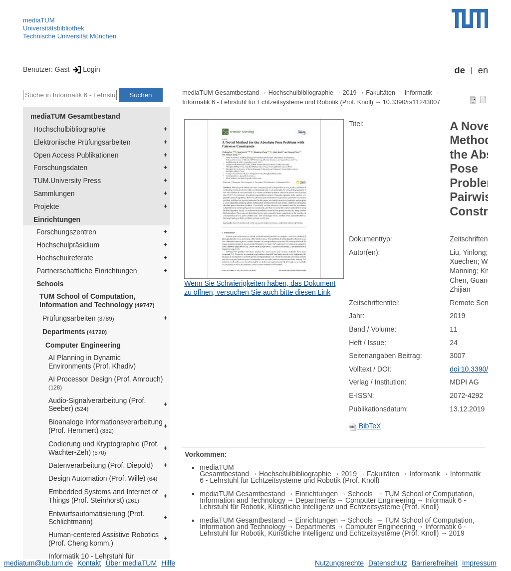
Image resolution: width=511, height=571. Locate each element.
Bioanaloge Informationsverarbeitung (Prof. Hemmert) (105, 426)
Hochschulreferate (64, 258)
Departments (74, 332)
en (483, 70)
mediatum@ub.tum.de (38, 563)
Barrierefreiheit (435, 563)
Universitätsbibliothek (53, 28)
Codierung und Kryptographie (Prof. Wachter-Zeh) (103, 448)
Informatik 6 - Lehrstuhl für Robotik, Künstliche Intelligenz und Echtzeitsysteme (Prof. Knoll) (333, 503)
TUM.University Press (67, 181)
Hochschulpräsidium (67, 245)
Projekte (46, 206)
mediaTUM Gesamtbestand (75, 116)
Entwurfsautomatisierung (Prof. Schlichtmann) (96, 518)
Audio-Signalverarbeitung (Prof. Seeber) (97, 404)
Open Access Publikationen (75, 155)
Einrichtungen (56, 219)
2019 (350, 92)
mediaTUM (39, 20)
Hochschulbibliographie (69, 129)
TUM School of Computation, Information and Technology (97, 300)
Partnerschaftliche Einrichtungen (86, 271)
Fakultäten (380, 92)
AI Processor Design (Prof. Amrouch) (105, 382)
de (460, 70)
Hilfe (168, 563)
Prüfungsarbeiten (78, 318)
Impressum (479, 563)
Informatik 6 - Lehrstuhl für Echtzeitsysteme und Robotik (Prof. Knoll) (277, 102)
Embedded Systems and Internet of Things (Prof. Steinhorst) (103, 496)
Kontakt (89, 563)
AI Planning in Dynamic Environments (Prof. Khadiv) (92, 362)
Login (85, 69)
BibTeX (365, 426)
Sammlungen (54, 193)
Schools (49, 284)
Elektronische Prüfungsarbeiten (82, 142)
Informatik (418, 92)
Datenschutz (387, 563)
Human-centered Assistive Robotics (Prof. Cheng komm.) (103, 539)
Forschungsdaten (60, 168)
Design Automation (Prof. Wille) (103, 478)
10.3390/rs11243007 (412, 102)
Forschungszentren (66, 232)
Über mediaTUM (131, 563)
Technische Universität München (69, 36)
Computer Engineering (83, 345)
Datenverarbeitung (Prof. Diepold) (100, 465)
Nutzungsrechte (339, 563)
